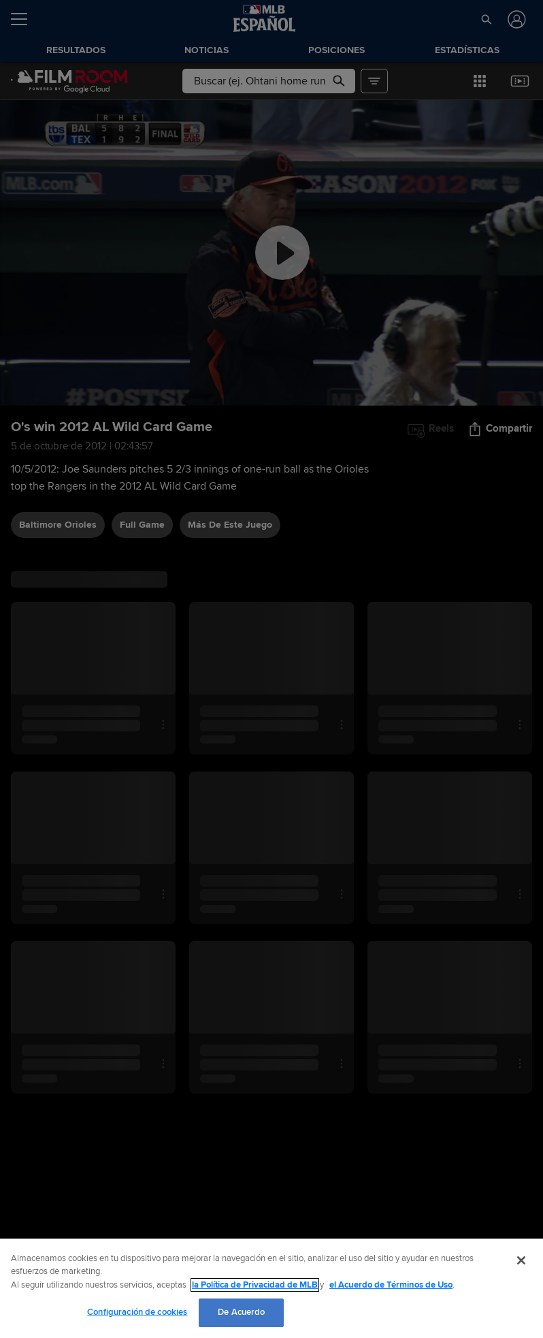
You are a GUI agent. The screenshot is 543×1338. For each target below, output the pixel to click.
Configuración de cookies (137, 1312)
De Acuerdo (241, 1312)
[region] (271, 1288)
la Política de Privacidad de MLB (255, 1284)
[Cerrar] (521, 1260)
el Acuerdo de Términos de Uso (390, 1284)
